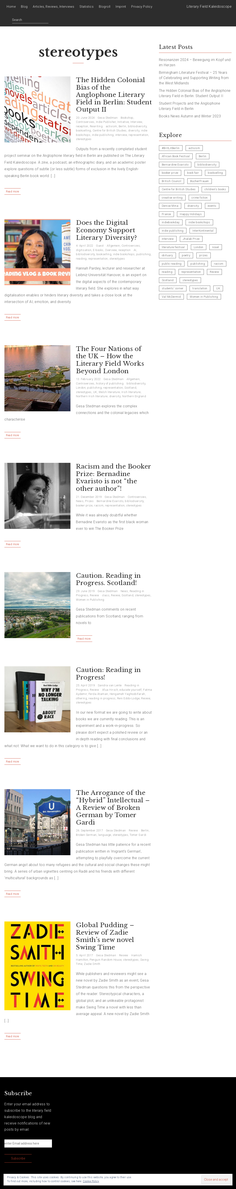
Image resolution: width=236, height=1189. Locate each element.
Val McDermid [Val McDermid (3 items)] (171, 296)
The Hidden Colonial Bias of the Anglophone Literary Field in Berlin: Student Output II (114, 94)
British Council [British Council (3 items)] (171, 181)
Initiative (123, 122)
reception (82, 126)
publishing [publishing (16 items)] (197, 263)
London (81, 387)
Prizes (89, 501)
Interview (136, 122)
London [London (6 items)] (198, 247)
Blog (24, 6)
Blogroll (105, 6)
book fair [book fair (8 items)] (193, 172)
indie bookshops (124, 254)
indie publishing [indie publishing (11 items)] (173, 230)
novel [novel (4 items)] (215, 247)
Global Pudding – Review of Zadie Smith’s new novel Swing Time (105, 936)
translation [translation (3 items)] (199, 288)
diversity (134, 130)
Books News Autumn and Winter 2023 (190, 116)
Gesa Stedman (108, 117)
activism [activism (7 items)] (194, 148)
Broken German (86, 834)
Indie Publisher (106, 122)
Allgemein (113, 245)
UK (95, 392)
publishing (143, 254)
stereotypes (84, 139)
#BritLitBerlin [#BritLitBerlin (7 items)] (171, 148)
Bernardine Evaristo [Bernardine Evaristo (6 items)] (175, 164)
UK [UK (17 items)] (218, 288)
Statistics (86, 6)
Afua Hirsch (110, 689)
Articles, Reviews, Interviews (53, 6)
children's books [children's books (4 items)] (215, 189)
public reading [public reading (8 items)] (172, 263)
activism (111, 126)
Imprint (121, 6)
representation (138, 135)
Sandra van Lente (110, 685)
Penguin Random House (106, 959)
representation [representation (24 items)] (191, 271)
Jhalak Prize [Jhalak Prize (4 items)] (191, 238)
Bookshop (127, 117)
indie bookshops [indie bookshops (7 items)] (199, 222)
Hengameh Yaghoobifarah (127, 694)
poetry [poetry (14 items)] (186, 255)
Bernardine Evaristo (110, 501)
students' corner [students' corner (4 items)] (173, 288)
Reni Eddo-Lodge (128, 698)
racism (98, 505)
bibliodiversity (137, 126)
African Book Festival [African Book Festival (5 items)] (176, 156)
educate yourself (131, 689)
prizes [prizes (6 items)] (203, 255)
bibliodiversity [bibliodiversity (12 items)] (207, 164)
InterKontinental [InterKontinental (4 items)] (203, 230)
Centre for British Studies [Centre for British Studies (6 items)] (179, 189)
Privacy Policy (141, 6)
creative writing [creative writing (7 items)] (172, 197)
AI (135, 250)
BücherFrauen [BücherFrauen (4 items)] (199, 181)
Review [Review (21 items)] (214, 271)
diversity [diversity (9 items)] (193, 205)
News (79, 501)
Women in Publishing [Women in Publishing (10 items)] (204, 296)
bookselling (83, 130)
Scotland (130, 387)
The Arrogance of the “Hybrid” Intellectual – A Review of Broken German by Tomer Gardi (113, 807)
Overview (111, 250)
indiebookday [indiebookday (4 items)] (171, 222)
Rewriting (96, 126)
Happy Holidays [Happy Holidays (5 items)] (191, 214)
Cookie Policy (91, 1181)
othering (81, 698)
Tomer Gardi (138, 834)
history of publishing (110, 383)
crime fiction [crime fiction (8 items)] (200, 197)
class (106, 595)
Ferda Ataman (98, 694)
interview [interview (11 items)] (168, 238)
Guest (100, 245)
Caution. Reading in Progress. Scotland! (108, 579)
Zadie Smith (92, 964)
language (104, 834)
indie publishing (103, 135)
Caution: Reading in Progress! (108, 673)
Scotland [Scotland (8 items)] (168, 280)
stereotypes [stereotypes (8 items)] (190, 280)
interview (121, 135)
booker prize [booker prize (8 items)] (170, 172)
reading (81, 258)
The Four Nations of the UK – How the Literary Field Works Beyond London (110, 360)
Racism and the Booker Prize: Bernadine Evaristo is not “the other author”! (113, 478)
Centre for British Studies (110, 130)
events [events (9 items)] (212, 205)
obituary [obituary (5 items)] (167, 255)
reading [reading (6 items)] (167, 271)
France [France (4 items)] (166, 214)
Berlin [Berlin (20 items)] (202, 156)
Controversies (85, 122)
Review (94, 595)
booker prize (84, 505)
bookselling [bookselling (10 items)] (215, 172)
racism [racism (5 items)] (218, 263)
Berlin (122, 126)
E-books (98, 250)
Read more (12, 191)
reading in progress (102, 698)
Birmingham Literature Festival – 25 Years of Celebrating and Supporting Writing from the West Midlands (194, 77)
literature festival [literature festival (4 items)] (173, 247)
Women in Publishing (90, 599)
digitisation (83, 250)
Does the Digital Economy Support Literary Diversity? (106, 230)
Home (11, 6)
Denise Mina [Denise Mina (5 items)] (170, 205)
